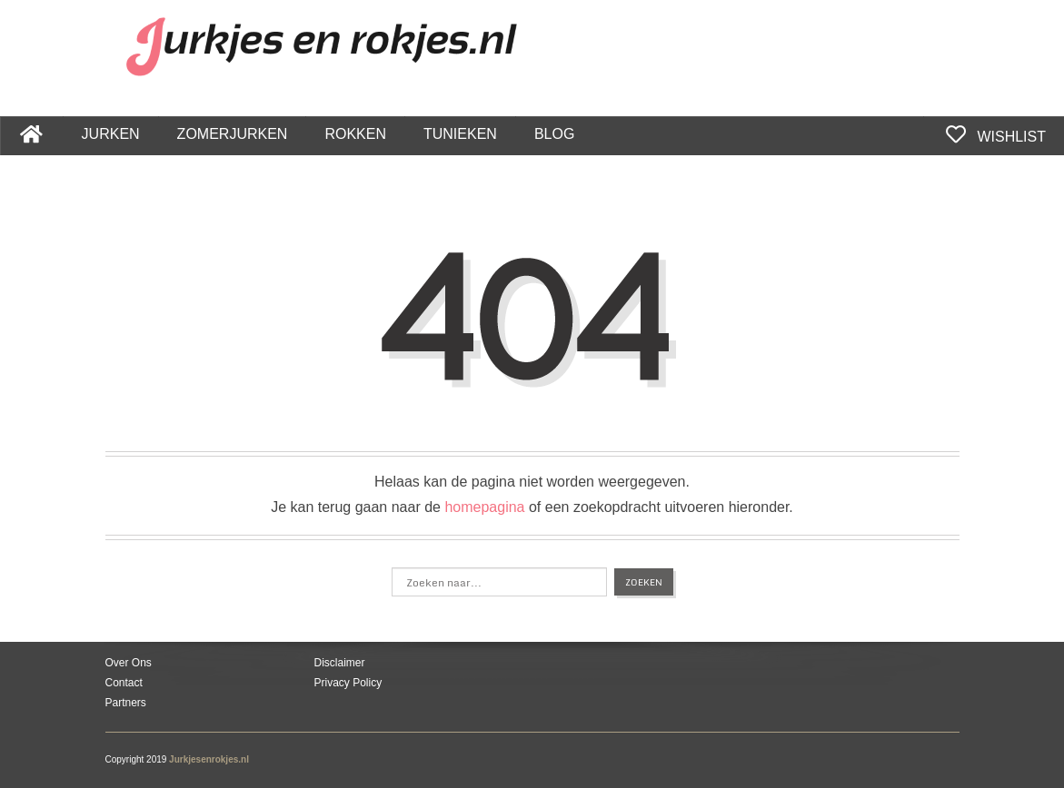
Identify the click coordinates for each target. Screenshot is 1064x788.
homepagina (484, 507)
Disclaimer (339, 662)
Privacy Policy (348, 682)
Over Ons (128, 662)
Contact (124, 682)
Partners (125, 702)
